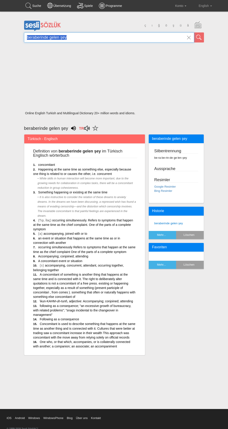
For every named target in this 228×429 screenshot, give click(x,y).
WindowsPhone (53, 418)
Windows (34, 418)
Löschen (188, 235)
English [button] (202, 5)
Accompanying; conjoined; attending (63, 256)
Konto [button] (177, 6)
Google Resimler (165, 186)
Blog (70, 418)
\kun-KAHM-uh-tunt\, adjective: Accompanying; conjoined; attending (86, 301)
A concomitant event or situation (60, 261)
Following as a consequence (59, 319)
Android (20, 418)
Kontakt (96, 418)
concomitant (46, 164)
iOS (9, 418)
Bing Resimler (163, 190)
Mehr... (161, 235)
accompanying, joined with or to (65, 233)
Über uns (82, 418)
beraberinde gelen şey (168, 223)
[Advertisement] (114, 78)
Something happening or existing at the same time (72, 192)
